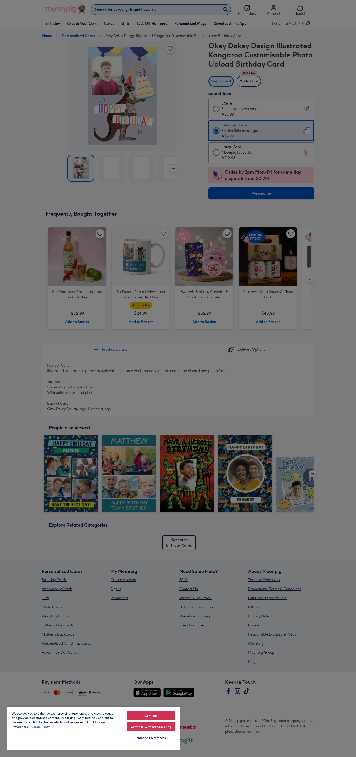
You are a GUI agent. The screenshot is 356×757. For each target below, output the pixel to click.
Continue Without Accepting (151, 727)
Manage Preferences (151, 738)
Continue (151, 716)
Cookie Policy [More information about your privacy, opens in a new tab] (40, 727)
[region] (93, 728)
